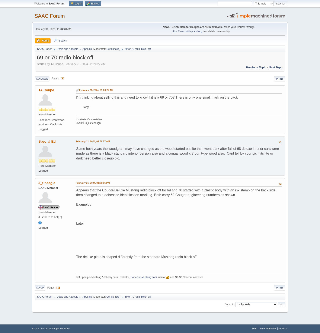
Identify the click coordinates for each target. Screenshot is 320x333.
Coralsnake (112, 48)
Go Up (40, 287)
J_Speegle (46, 183)
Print (279, 79)
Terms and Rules (267, 328)
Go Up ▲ (283, 328)
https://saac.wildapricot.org (187, 31)
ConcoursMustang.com (144, 277)
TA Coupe (46, 90)
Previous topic (256, 67)
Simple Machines (61, 328)
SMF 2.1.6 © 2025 (41, 328)
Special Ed (47, 141)
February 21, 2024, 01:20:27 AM (96, 90)
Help (254, 328)
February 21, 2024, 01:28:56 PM (93, 183)
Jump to (229, 304)
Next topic (276, 67)
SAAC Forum (50, 16)
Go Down (42, 79)
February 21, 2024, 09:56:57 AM (93, 141)
